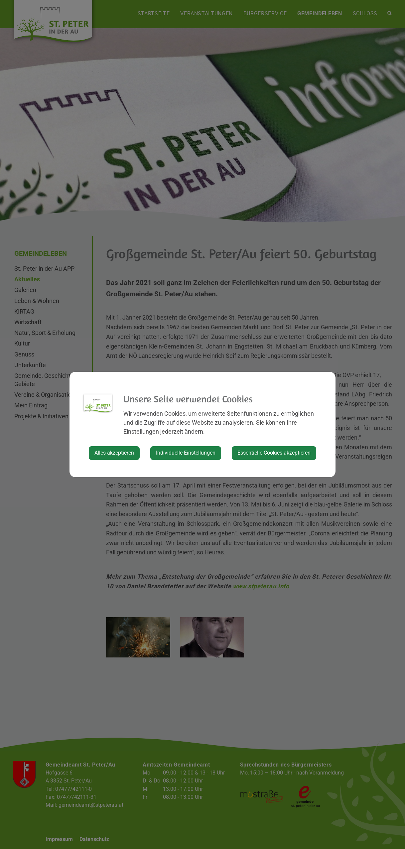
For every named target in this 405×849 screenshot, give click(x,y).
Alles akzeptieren (114, 453)
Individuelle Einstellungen (185, 453)
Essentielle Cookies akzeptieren (274, 453)
